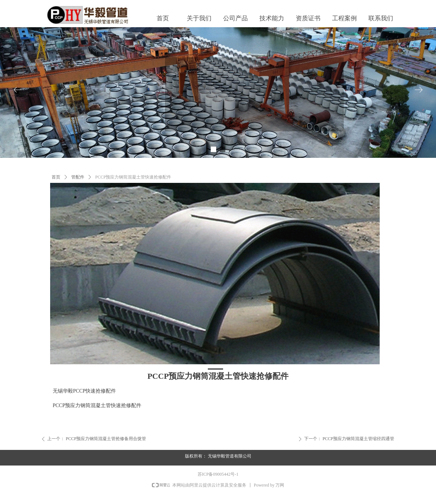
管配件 (77, 177)
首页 (56, 177)
